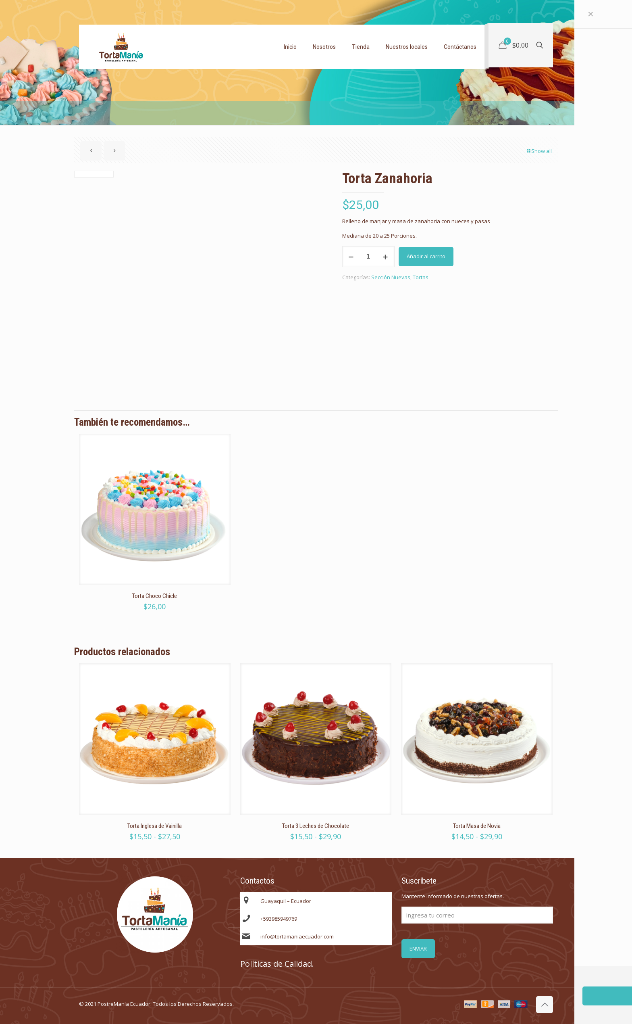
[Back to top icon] (544, 1004)
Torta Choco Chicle (154, 596)
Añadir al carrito (426, 256)
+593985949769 (278, 918)
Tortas (420, 277)
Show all (539, 151)
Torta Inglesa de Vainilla (154, 826)
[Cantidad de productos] (368, 256)
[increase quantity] (385, 256)
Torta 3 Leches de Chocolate (315, 826)
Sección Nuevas (390, 277)
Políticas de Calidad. (277, 963)
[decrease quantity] (351, 256)
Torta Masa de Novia (477, 826)
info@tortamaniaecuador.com (297, 936)
